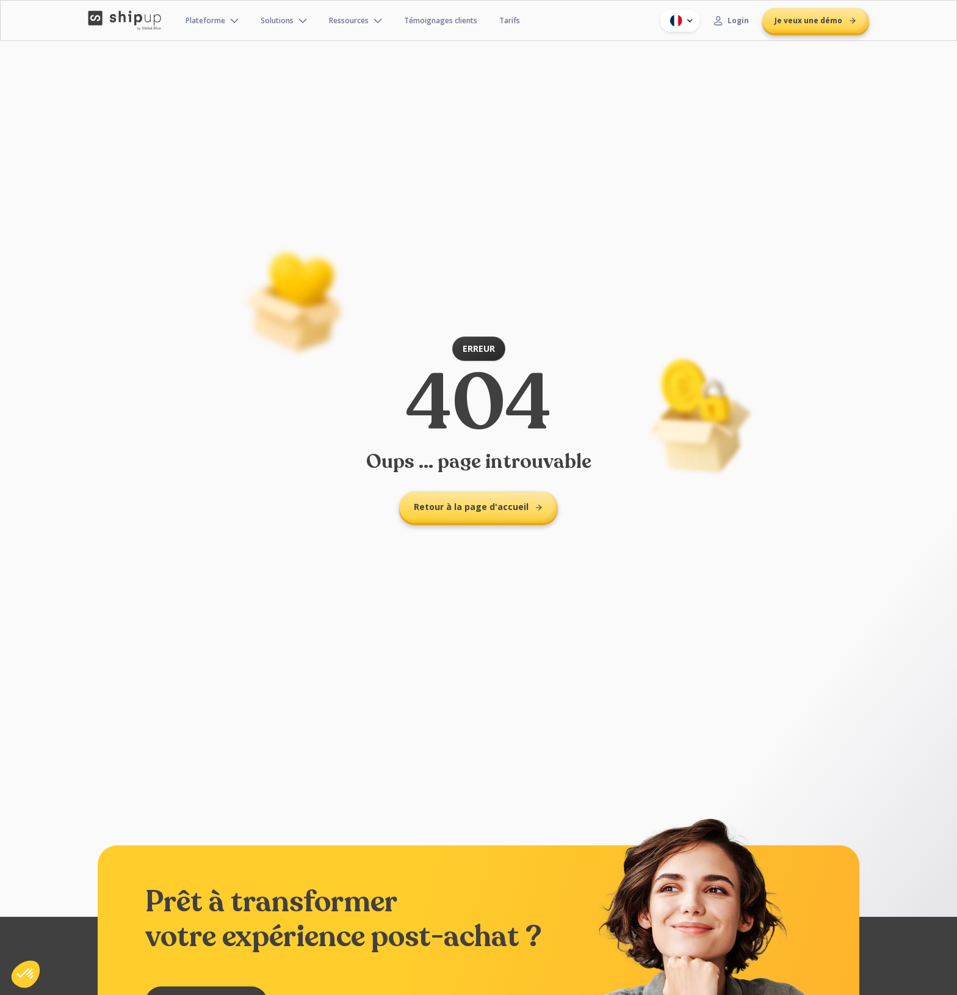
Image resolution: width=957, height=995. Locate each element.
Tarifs (509, 20)
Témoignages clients (440, 20)
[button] (679, 21)
